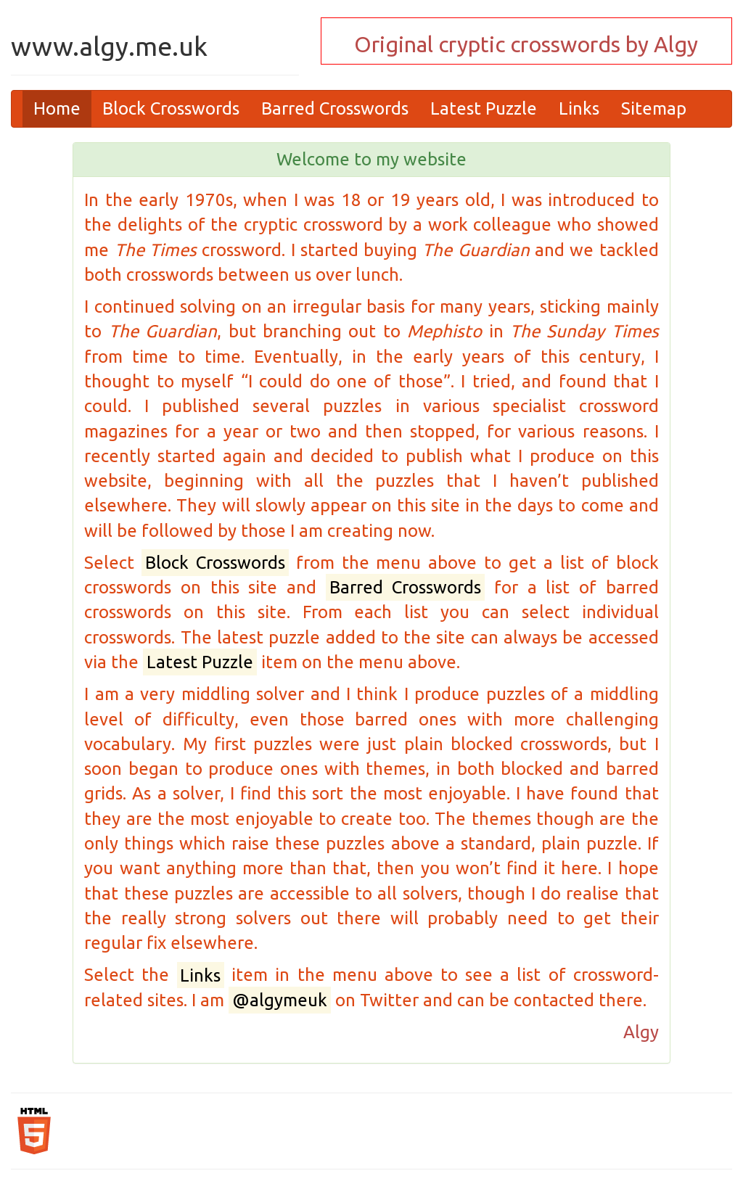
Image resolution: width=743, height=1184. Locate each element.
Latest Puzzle (483, 108)
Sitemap (653, 108)
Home (57, 108)
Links (579, 108)
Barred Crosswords (335, 108)
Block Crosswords (170, 108)
